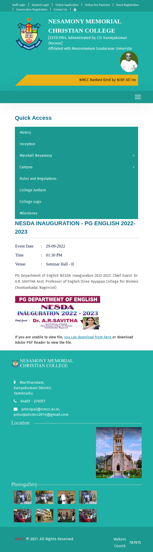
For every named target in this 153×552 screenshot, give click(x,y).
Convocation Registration (31, 9)
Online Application (67, 5)
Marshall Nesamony (77, 155)
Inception (27, 144)
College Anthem (33, 190)
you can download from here (88, 337)
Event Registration (127, 5)
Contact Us (60, 9)
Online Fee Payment (97, 5)
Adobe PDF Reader (30, 342)
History (25, 132)
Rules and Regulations (38, 178)
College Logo (30, 202)
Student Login (40, 5)
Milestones (28, 213)
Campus (77, 167)
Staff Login (18, 5)
